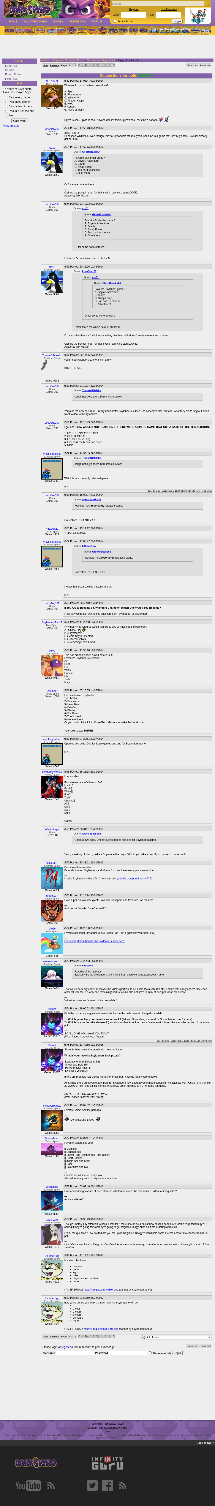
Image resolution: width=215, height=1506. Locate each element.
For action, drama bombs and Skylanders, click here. (94, 941)
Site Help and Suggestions (101, 60)
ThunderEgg (52, 1255)
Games (58, 21)
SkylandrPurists (52, 1105)
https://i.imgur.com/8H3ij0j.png (101, 1289)
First (45, 65)
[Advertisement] (106, 47)
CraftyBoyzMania (52, 772)
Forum (97, 21)
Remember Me (125, 21)
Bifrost (52, 1008)
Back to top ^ (205, 1442)
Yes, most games (19, 101)
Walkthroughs (35, 21)
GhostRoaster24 (91, 151)
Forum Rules (13, 74)
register (66, 1347)
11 (109, 65)
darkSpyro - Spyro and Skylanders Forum (62, 60)
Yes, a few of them (20, 106)
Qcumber (52, 690)
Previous (54, 65)
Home (13, 21)
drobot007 (52, 895)
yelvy (52, 650)
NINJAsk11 (52, 528)
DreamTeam (52, 1138)
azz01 (52, 147)
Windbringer (52, 829)
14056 (51, 928)
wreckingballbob (52, 453)
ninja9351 (52, 863)
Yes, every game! (19, 97)
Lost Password (169, 9)
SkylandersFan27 (52, 622)
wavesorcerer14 (52, 961)
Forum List (11, 65)
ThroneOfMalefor (52, 355)
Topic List (192, 65)
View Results (11, 125)
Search (9, 70)
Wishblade (52, 1186)
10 (105, 65)
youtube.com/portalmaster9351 (134, 878)
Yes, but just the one (21, 110)
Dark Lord (52, 1219)
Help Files (11, 78)
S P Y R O (52, 81)
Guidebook (77, 21)
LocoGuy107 (52, 128)
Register (134, 9)
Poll (19, 83)
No (11, 115)
